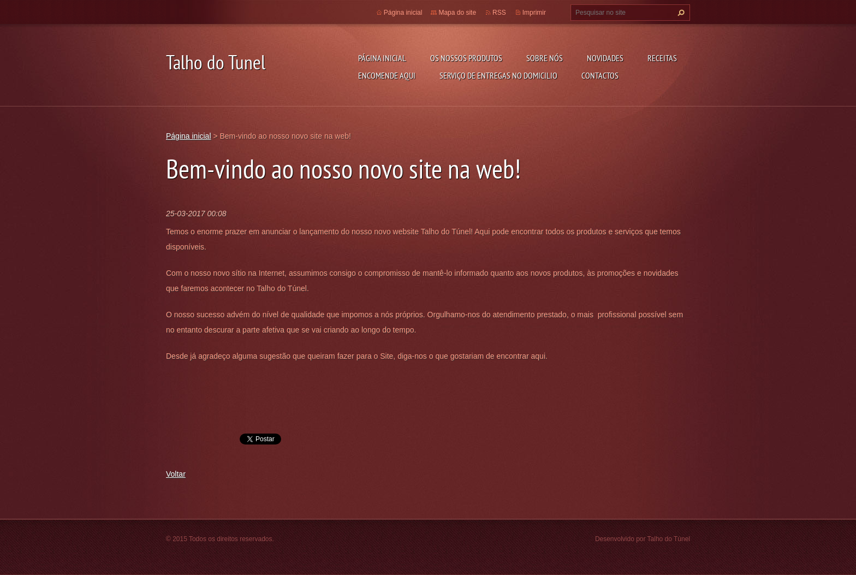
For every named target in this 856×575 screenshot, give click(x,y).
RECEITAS (662, 57)
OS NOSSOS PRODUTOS (466, 57)
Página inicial (382, 57)
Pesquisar (679, 12)
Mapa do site (457, 12)
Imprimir (534, 12)
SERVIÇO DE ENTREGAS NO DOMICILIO (498, 75)
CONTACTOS (600, 75)
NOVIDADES (605, 57)
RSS (499, 12)
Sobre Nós (544, 57)
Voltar (176, 474)
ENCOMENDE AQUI (386, 75)
